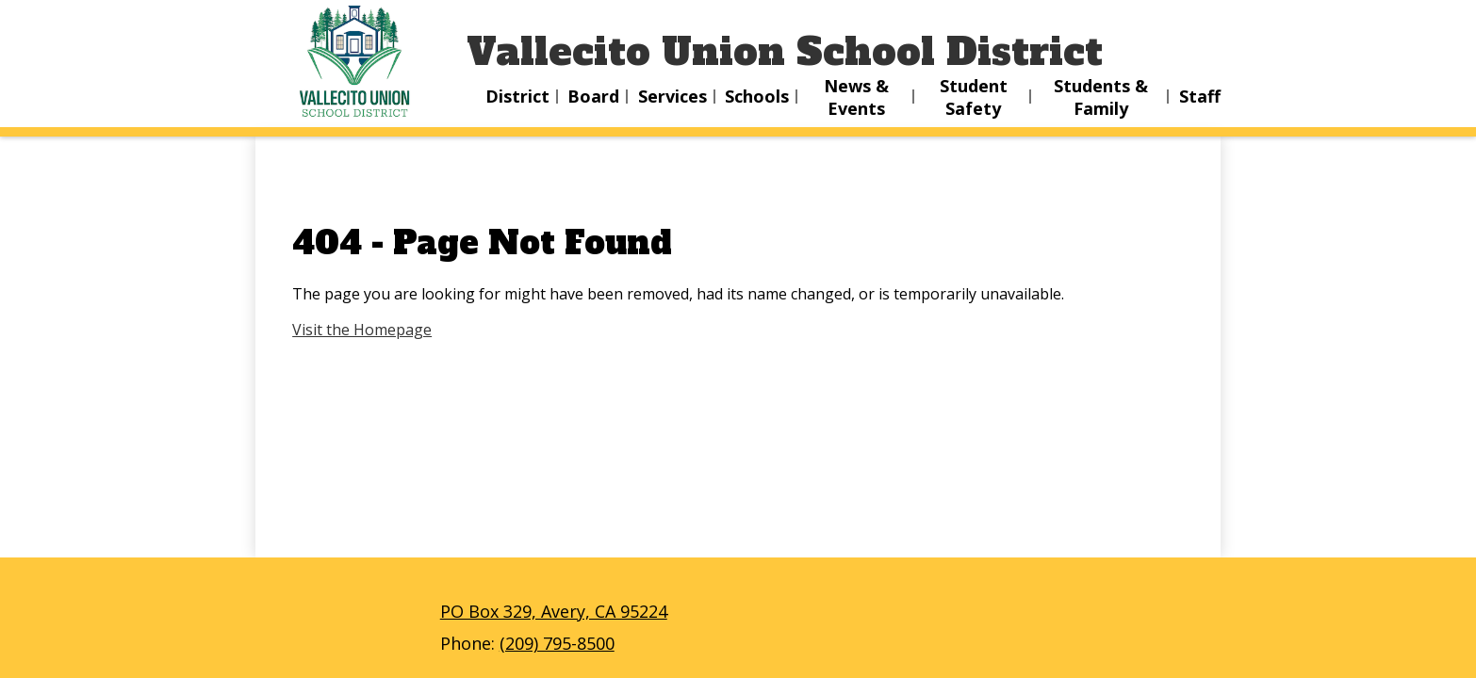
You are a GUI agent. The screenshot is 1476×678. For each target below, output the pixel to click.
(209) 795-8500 (557, 643)
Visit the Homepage (362, 329)
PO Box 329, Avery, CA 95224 (553, 611)
